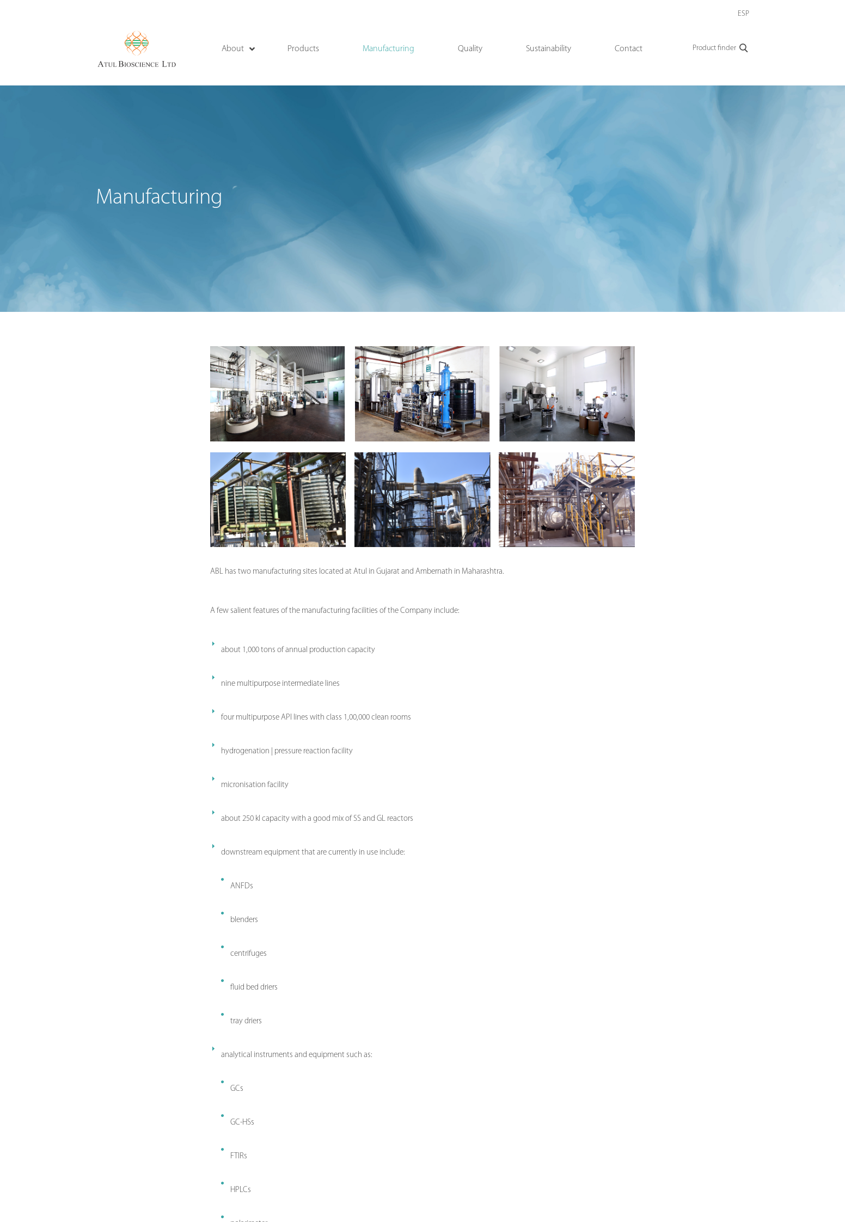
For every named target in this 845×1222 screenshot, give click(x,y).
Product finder (721, 48)
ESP (743, 14)
